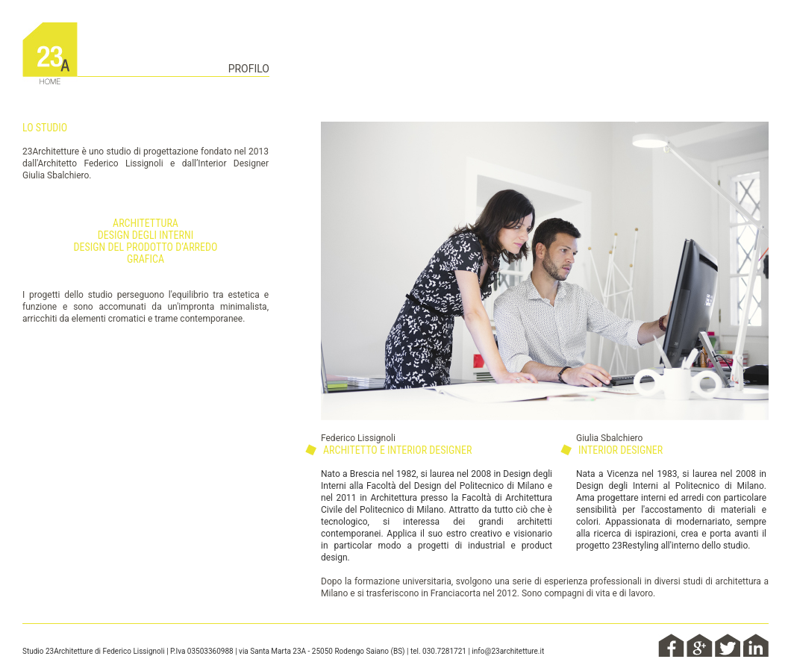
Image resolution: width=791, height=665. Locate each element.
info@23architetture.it (508, 651)
